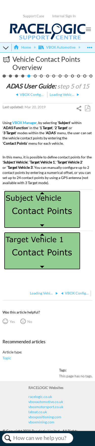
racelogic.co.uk (40, 396)
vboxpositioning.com (44, 417)
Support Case (33, 16)
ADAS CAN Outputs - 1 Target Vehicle (84, 77)
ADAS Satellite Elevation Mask (78, 77)
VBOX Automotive (57, 47)
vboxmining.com (41, 422)
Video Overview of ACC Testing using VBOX (91, 77)
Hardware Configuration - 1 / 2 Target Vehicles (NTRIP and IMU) (16, 77)
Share (79, 109)
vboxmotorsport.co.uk (45, 407)
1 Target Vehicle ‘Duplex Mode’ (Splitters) (53, 77)
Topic (7, 358)
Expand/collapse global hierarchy (6, 47)
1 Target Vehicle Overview (10, 77)
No (29, 321)
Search (7, 438)
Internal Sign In (64, 16)
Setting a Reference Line (41, 77)
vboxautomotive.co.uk (45, 401)
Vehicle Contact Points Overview (29, 77)
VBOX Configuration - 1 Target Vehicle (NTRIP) (23, 77)
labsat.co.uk (37, 412)
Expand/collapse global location (89, 46)
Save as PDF (87, 108)
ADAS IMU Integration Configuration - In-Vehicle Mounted (72, 77)
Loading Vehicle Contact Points (35, 77)
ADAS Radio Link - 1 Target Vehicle (47, 77)
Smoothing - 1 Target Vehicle (66, 77)
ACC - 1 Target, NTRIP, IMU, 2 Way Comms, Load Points (4, 77)
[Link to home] (48, 38)
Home (22, 47)
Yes (12, 321)
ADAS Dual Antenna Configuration (60, 77)
